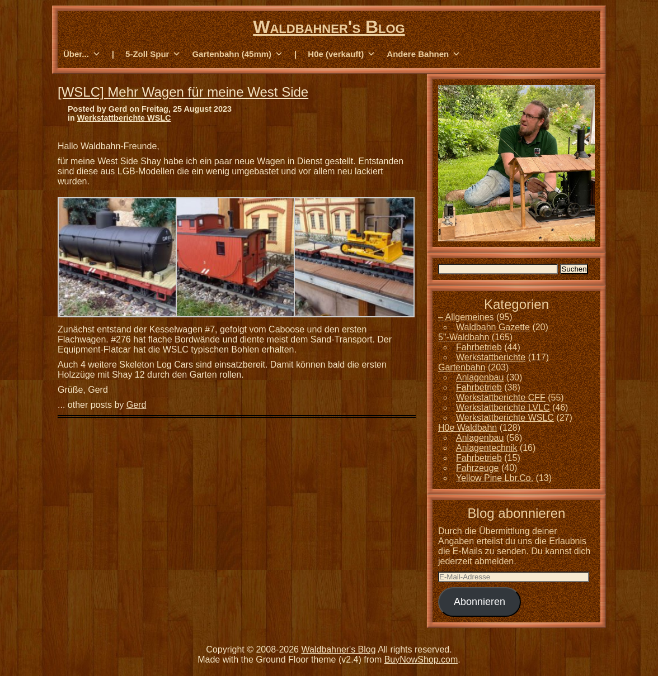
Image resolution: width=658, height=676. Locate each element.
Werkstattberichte (490, 357)
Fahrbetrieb (479, 347)
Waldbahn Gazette (493, 327)
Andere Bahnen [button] (423, 54)
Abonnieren (479, 601)
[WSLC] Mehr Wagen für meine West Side (183, 91)
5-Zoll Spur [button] (153, 54)
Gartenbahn (462, 367)
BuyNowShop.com (421, 659)
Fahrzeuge (477, 468)
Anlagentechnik (486, 448)
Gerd (136, 405)
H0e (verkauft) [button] (341, 54)
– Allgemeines (466, 317)
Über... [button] (82, 54)
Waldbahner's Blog (329, 27)
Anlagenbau (480, 377)
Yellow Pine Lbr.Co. (494, 478)
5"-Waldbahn (463, 337)
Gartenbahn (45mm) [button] (237, 54)
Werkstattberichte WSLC (124, 117)
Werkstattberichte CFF (501, 397)
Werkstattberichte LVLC (502, 407)
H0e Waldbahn (467, 427)
